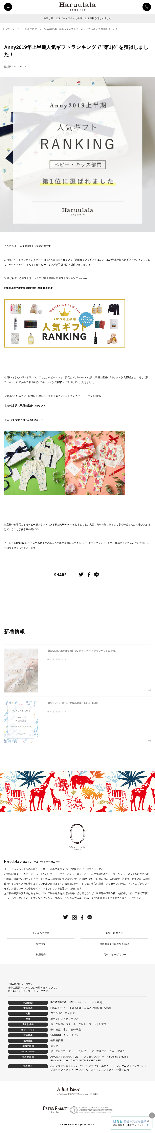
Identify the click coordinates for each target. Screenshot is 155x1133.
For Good (76, 1007)
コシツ (54, 1045)
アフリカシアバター (92, 1056)
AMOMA (55, 1056)
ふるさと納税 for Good (97, 1007)
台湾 (126, 1069)
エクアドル (107, 1065)
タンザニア (122, 1065)
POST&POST (58, 1002)
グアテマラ (92, 1065)
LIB (77, 1056)
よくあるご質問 (40, 933)
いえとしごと (72, 1035)
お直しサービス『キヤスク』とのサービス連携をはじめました (77, 18)
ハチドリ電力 (97, 1002)
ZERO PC (56, 1013)
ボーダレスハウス (60, 1024)
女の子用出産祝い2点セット (30, 420)
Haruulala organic (117, 1056)
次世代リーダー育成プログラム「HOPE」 (103, 1051)
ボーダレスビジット (84, 1024)
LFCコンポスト (78, 1002)
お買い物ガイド (114, 933)
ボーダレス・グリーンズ (64, 1018)
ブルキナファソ (59, 1069)
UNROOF (56, 1035)
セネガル (91, 1069)
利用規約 (41, 954)
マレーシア (77, 1069)
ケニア (102, 1069)
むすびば (104, 1024)
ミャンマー (77, 1065)
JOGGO (67, 1056)
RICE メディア (59, 1007)
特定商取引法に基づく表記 (114, 944)
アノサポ (70, 1013)
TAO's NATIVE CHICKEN (86, 1060)
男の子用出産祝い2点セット (30, 405)
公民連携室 (56, 1040)
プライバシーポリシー (114, 954)
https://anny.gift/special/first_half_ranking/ (28, 288)
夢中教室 (55, 1029)
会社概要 (41, 944)
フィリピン (138, 1065)
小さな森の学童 (72, 1029)
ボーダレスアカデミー (63, 1051)
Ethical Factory (59, 1060)
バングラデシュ (59, 1065)
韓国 (118, 1069)
